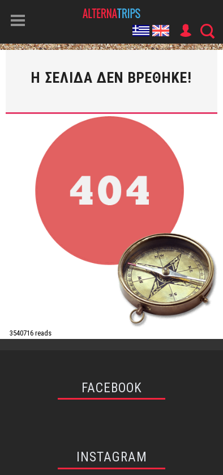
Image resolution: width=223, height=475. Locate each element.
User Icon (185, 30)
